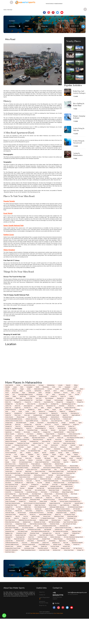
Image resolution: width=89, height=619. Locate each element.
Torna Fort (51, 426)
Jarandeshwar (52, 540)
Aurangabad (29, 387)
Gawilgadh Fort (8, 507)
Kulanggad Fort (70, 402)
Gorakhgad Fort (34, 484)
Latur (47, 394)
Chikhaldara (70, 390)
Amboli (28, 388)
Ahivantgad (61, 405)
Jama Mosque (45, 473)
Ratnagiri (79, 390)
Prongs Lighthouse (35, 463)
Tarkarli (7, 388)
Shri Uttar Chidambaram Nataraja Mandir (73, 537)
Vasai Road (22, 460)
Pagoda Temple (9, 201)
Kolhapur (7, 390)
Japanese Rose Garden (57, 473)
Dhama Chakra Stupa (40, 471)
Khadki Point (44, 546)
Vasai (60, 409)
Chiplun (62, 390)
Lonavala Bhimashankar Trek (25, 400)
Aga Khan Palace (56, 435)
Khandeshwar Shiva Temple (34, 529)
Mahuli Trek (17, 405)
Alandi (13, 447)
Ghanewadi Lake (64, 525)
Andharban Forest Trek (38, 443)
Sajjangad (72, 535)
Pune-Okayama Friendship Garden (75, 437)
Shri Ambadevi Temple (26, 505)
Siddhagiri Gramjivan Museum (63, 508)
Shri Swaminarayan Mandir (25, 462)
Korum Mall (54, 484)
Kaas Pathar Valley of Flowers (46, 535)
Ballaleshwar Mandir (19, 529)
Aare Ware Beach (32, 417)
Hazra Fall (57, 533)
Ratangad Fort (60, 398)
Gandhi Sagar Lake (71, 471)
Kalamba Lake (18, 510)
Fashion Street (8, 467)
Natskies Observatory (55, 537)
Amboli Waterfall (9, 385)
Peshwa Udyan (8, 471)
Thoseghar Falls (28, 424)
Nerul (38, 454)
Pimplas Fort (49, 497)
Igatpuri (21, 390)
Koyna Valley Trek (43, 403)
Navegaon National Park (70, 407)
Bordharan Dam (56, 550)
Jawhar (40, 392)
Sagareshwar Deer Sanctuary (24, 508)
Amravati (77, 394)
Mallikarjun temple (43, 520)
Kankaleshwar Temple (21, 533)
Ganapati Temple (46, 538)
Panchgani (41, 385)
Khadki (80, 445)
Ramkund (53, 430)
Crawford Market (56, 462)
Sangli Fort (72, 512)
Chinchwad (21, 447)
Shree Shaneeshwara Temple (12, 497)
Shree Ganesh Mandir (69, 477)
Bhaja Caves (19, 398)
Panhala (32, 422)
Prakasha (35, 546)
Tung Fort (56, 424)
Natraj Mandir (30, 540)
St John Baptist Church (73, 482)
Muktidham (39, 433)
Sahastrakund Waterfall (77, 542)
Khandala (7, 387)
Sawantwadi (57, 392)
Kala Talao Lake (40, 488)
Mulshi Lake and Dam (70, 441)
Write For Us (42, 605)
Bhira (34, 411)
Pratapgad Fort (72, 540)
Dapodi (28, 447)
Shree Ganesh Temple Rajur (11, 527)
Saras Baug (23, 441)
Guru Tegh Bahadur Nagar (34, 450)
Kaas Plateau (39, 400)
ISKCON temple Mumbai (61, 493)
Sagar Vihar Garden (23, 493)
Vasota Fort (28, 428)
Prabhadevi (30, 454)
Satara (53, 394)
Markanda (50, 475)
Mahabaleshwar (51, 385)
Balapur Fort (58, 514)
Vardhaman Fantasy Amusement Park (14, 480)
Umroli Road (39, 460)
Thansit (45, 456)
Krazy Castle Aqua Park (56, 420)
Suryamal (28, 390)
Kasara (41, 448)
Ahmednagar (39, 394)
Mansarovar (63, 447)
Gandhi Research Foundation (71, 497)
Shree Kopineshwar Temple (11, 484)
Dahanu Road (18, 458)
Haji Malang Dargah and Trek (69, 403)
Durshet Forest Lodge (10, 400)
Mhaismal (76, 490)
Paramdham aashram (43, 548)
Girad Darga (54, 548)
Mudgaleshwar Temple (21, 523)
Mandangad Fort (19, 428)
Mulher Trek (8, 402)
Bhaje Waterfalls (43, 417)
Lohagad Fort (53, 396)
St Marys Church (9, 469)
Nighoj (42, 407)
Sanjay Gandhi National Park (13, 225)
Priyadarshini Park (23, 463)
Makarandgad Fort (28, 405)
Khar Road (44, 447)
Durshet (57, 388)
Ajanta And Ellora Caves (29, 385)
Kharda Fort (67, 520)
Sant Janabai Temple (10, 525)
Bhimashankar (66, 388)
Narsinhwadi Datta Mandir (25, 525)
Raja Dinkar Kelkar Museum (38, 437)
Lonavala (60, 385)
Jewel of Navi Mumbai (34, 495)
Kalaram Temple (70, 432)
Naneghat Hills (43, 486)
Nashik (37, 387)
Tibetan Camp (32, 535)
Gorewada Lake (67, 418)
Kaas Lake (65, 542)
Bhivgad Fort (80, 402)
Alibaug (75, 385)
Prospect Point (32, 501)
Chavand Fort (28, 402)
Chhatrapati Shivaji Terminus (21, 445)
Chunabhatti (38, 458)
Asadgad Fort (8, 516)
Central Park (8, 492)
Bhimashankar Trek (50, 405)
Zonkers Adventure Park (74, 433)
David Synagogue (9, 443)
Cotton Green (28, 458)
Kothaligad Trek (9, 403)
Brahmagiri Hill (33, 435)
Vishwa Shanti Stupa (68, 550)
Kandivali (36, 447)
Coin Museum (30, 433)
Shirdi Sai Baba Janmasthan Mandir (38, 523)
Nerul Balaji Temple (36, 493)
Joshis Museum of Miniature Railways (52, 467)
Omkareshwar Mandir (35, 499)
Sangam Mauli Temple (33, 538)
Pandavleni (17, 432)
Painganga (67, 544)
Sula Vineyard (62, 430)
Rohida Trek (37, 402)
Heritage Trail (80, 550)
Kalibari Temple (29, 482)
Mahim (67, 452)
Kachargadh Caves (47, 533)
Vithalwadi (72, 460)
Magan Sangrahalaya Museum (28, 550)
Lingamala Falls (9, 540)
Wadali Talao (76, 505)
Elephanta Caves (43, 396)
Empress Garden (58, 441)
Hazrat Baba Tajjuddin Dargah (31, 473)
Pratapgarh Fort (52, 411)
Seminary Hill (49, 477)
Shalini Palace (29, 510)
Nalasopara (45, 454)
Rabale (32, 456)
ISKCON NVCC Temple (75, 469)
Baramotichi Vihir (41, 540)
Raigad (22, 388)
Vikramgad (47, 392)
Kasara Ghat (38, 424)
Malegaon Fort (22, 514)
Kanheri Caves (8, 235)
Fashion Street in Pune (32, 469)
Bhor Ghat (22, 409)
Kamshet (50, 388)
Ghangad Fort (8, 426)
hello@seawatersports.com (77, 592)
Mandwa (47, 409)
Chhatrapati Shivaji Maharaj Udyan (13, 490)
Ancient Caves (8, 523)
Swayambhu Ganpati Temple (52, 415)
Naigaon (22, 454)
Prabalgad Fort (70, 398)
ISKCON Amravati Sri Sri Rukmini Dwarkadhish (35, 503)
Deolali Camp (8, 435)
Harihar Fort (20, 433)
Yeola (21, 452)
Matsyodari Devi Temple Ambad (44, 527)
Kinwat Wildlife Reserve (44, 544)
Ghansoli (15, 450)
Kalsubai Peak (29, 398)
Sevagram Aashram (65, 548)
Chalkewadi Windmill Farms (11, 542)
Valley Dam (21, 430)
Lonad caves (69, 488)
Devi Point (18, 507)
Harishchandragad (58, 400)
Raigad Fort (62, 411)
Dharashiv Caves (9, 546)
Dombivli (7, 450)
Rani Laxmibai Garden (40, 490)
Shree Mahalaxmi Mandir (40, 507)
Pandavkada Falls (19, 492)
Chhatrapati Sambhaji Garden (49, 525)
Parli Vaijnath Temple (23, 531)
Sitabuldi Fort (8, 478)
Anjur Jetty (57, 497)
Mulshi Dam (18, 424)
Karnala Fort (8, 529)
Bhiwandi (48, 482)
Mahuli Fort (23, 486)
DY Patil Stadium (55, 492)
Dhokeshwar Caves (56, 520)
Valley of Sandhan (77, 520)
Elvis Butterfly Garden (21, 422)
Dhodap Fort (71, 405)
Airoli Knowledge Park (10, 493)
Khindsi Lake (8, 475)
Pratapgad (48, 400)
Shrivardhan (72, 422)
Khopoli (54, 409)
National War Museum (38, 439)
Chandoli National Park (10, 409)
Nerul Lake (55, 495)
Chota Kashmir (48, 465)
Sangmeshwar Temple (61, 512)
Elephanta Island (47, 463)
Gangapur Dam (46, 432)
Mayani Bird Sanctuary (19, 538)
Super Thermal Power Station (70, 522)
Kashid (75, 387)
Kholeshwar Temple (34, 533)
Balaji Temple (28, 471)
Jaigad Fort (65, 415)
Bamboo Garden (52, 505)
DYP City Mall (76, 508)
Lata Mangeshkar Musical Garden (23, 475)
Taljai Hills (49, 439)
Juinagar (34, 448)
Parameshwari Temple (32, 430)
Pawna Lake (19, 471)
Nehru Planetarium (37, 465)
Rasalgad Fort (31, 409)
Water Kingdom (9, 250)
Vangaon (54, 454)
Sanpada (16, 456)
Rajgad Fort (57, 407)
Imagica (71, 396)
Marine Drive (56, 443)
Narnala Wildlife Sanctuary (45, 514)
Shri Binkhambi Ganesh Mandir (75, 507)
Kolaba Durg (64, 413)
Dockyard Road (75, 448)
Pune (60, 387)
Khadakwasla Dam (34, 441)
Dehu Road (64, 445)
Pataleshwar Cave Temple (23, 443)
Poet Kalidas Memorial (10, 477)
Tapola (80, 422)
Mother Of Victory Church (11, 486)
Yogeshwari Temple (76, 531)
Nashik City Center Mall (10, 488)
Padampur (66, 533)
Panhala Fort (8, 428)
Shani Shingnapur (49, 398)
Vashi (45, 450)
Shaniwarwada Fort (28, 426)
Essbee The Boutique (10, 501)
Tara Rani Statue (50, 510)
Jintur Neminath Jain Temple (69, 523)
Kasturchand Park (70, 473)
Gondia (20, 411)
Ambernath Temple (9, 512)
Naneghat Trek (39, 405)
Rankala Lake (38, 508)
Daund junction (54, 445)
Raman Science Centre (24, 477)
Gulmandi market (67, 490)
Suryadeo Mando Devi (20, 535)
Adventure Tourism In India (43, 602)
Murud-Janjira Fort (43, 413)
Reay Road (24, 456)
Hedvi (72, 392)
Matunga (60, 452)
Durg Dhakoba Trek (48, 402)
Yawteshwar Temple (42, 537)
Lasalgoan (52, 452)
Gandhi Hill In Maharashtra (11, 550)
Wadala (65, 460)
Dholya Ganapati (35, 542)
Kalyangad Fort (8, 537)
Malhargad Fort (65, 424)
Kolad (53, 387)
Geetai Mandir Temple (44, 550)
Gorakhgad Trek (54, 403)
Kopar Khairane (9, 448)
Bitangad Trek (60, 402)
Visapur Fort (63, 396)
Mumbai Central (54, 450)
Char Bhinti (7, 538)
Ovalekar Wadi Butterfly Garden (51, 480)
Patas (39, 445)
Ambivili (71, 458)
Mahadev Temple (57, 544)
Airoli (6, 460)
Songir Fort (25, 518)
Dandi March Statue (10, 552)
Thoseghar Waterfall (61, 535)
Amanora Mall (63, 469)
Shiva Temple (74, 493)
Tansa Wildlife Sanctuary (66, 484)
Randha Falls (8, 424)
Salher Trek (80, 405)
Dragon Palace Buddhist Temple (56, 471)
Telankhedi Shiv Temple (45, 478)
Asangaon (63, 458)
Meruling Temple (20, 540)
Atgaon (55, 458)
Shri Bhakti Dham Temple (11, 505)
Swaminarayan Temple (31, 478)
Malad (70, 447)
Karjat (14, 390)
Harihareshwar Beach (30, 413)
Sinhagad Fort (72, 411)
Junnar (13, 411)
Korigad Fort (76, 424)
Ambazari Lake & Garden (31, 418)
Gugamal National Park (54, 503)
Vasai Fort (66, 462)
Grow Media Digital (58, 613)
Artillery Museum (69, 486)
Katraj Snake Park (46, 441)
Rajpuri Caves (62, 540)
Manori (55, 390)
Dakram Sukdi (8, 535)
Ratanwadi (47, 390)
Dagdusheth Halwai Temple (70, 435)
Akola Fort (51, 428)
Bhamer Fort (34, 518)
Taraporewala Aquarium (60, 465)
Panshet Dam (20, 469)
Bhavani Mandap (78, 510)
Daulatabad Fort (18, 413)
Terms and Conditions (44, 612)
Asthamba (19, 546)
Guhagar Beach (9, 422)
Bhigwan (49, 407)
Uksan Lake (27, 415)
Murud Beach (40, 422)
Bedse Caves (72, 428)
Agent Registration (44, 598)
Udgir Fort (17, 516)
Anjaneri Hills (37, 432)
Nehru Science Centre (10, 463)
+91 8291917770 (58, 593)
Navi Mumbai (62, 394)
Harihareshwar (38, 390)
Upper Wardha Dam (64, 505)
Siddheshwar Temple (59, 516)
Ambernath (79, 458)
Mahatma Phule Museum (11, 441)
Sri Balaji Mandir (35, 467)
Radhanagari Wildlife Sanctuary (57, 507)
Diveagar (63, 422)
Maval (6, 411)
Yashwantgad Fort (41, 426)
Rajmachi (68, 385)
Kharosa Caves (46, 516)
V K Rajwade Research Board (47, 518)
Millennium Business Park (19, 495)
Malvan (81, 388)
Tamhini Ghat (23, 396)
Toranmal (65, 392)
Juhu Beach (8, 445)
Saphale (76, 454)
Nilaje (38, 456)
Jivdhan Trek (8, 405)
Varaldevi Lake (39, 497)
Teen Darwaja (8, 510)
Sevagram (58, 477)
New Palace (75, 420)
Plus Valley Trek (20, 403)
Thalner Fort (61, 518)
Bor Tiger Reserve (78, 548)
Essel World (7, 213)
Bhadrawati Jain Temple (39, 522)
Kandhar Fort (71, 426)
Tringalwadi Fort (61, 433)
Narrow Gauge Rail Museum (63, 475)
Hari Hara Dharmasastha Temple (12, 473)
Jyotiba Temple (48, 508)
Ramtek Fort (45, 420)
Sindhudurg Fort (61, 426)
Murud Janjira (15, 392)
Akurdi (6, 447)
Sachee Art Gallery (38, 477)
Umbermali (48, 460)
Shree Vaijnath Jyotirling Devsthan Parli (40, 531)
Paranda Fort (76, 544)
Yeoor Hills (39, 482)
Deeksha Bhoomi (55, 417)
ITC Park (7, 495)
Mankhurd (18, 448)
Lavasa (15, 387)
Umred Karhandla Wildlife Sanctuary (13, 418)
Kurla (15, 454)
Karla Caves (39, 398)
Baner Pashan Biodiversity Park (71, 467)
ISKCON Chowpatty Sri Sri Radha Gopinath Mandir (17, 465)
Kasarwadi (72, 445)
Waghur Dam (78, 527)
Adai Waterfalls (47, 529)
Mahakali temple (27, 522)
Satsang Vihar (69, 529)
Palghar (14, 396)
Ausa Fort (25, 516)
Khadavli (48, 448)
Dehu (55, 469)
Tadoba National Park (39, 388)
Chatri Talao (53, 501)
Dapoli (23, 392)
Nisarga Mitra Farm (9, 531)
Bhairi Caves (18, 415)
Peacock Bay (58, 439)
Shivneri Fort (48, 424)
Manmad (44, 452)
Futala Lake (43, 418)
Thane (69, 394)
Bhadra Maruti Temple (54, 490)
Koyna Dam (24, 542)
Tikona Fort (18, 426)
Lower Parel (8, 454)
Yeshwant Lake (66, 546)
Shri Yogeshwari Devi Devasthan (60, 531)
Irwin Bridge (50, 512)
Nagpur (74, 388)
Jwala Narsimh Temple (10, 514)
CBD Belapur (47, 458)
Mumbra (26, 448)
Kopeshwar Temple (9, 508)
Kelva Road (57, 460)
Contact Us (42, 594)
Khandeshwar (57, 448)
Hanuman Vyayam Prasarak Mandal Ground (70, 501)
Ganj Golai (7, 518)
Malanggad (30, 488)
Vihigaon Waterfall (50, 433)
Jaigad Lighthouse (76, 415)
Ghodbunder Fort (19, 482)
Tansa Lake (29, 480)
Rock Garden (44, 492)
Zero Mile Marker (59, 478)
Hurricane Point (67, 503)
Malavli (33, 445)
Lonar (78, 392)
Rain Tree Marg (46, 495)
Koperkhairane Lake (27, 497)
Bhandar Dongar (20, 417)
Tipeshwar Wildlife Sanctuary (12, 544)
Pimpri (45, 445)
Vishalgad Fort (39, 510)
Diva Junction (8, 458)
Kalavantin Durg (58, 529)
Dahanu (7, 396)
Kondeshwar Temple (10, 430)
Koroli (48, 443)
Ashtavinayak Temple (72, 516)
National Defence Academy (22, 467)
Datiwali (7, 462)
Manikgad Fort (17, 402)
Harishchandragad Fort (40, 428)
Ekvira (67, 420)
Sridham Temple (43, 501)
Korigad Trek (18, 407)
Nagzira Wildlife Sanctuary (32, 420)
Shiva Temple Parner (10, 520)
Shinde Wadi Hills (62, 428)
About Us (41, 592)
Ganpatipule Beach (37, 415)
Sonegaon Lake (18, 478)
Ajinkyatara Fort (56, 542)
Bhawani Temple (48, 493)
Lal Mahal (26, 437)
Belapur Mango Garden (67, 492)
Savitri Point (31, 537)
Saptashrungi (8, 432)
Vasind (35, 407)
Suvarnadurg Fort (75, 413)
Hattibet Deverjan (36, 516)
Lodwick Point (45, 542)
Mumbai (18, 385)
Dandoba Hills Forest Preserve (36, 512)
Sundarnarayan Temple (20, 435)
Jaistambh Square (79, 503)
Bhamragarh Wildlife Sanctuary (25, 394)
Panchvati (22, 488)
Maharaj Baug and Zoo (39, 475)
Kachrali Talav (45, 484)
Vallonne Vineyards (9, 433)
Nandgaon (28, 452)
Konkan (27, 411)
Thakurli (52, 456)
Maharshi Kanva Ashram (49, 499)
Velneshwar (79, 400)
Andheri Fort (8, 415)
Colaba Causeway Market (69, 443)
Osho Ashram (8, 437)
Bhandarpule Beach (67, 417)
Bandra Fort (74, 462)
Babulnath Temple (59, 463)
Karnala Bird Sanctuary (32, 492)
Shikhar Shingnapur (58, 538)
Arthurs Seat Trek (31, 403)
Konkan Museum (9, 417)
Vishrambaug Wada (69, 439)
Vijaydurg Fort (54, 413)
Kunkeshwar (32, 396)
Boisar (14, 462)
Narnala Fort (32, 514)
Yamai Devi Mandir (70, 538)
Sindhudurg (68, 409)
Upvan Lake (69, 478)
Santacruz (7, 456)
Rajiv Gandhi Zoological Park (22, 439)
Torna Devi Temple (54, 546)
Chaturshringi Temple (46, 469)
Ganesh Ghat (28, 490)
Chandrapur (77, 409)
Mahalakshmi (76, 452)
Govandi (23, 450)
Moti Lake (36, 525)
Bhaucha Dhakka (74, 465)
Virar (80, 460)
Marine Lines (54, 447)
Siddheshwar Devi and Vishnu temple (27, 520)
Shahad (59, 456)
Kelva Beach (8, 482)
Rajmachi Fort (42, 411)
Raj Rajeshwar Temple (69, 514)
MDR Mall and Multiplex (54, 522)
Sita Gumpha (27, 432)
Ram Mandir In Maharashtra (67, 450)
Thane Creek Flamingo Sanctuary (69, 480)
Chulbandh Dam (75, 533)
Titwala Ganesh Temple (58, 482)
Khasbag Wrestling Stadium (64, 510)
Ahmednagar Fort (71, 518)
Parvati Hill (51, 437)
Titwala (68, 454)
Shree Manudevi (74, 499)
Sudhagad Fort (32, 486)
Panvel (6, 392)
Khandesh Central (62, 499)
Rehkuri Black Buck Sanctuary (12, 522)
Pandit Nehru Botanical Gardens (12, 503)
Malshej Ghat (32, 392)
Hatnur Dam (8, 499)
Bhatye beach (69, 400)
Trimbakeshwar (8, 398)
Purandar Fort (27, 407)
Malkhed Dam (27, 507)
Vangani (61, 454)
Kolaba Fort (8, 413)
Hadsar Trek (8, 407)
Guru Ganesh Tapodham (27, 527)
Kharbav (66, 448)
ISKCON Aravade (22, 512)
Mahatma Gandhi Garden (20, 499)
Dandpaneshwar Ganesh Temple (12, 548)
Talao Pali (37, 480)
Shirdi (21, 387)
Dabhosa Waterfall (44, 435)
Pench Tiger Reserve (55, 418)
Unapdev (27, 546)
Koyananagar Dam (20, 537)
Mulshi (39, 409)
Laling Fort (16, 518)
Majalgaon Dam (9, 533)
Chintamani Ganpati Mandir (28, 544)
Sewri (66, 456)
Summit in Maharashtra (10, 452)
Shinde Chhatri (8, 439)
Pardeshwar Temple (54, 523)
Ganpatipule (67, 387)
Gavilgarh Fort (22, 501)
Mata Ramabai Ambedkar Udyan (55, 488)
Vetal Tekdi (17, 437)
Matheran (14, 388)
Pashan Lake (60, 437)
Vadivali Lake (44, 430)
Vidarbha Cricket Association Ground (13, 420)
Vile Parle (13, 460)
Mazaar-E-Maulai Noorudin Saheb (63, 527)
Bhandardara (46, 387)
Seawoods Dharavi (75, 456)
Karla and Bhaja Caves (52, 422)
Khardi (77, 447)
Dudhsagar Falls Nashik (55, 486)
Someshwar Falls (73, 430)
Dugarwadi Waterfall (58, 432)
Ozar (14, 394)
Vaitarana (30, 460)
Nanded (7, 394)
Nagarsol (36, 452)
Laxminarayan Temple (29, 548)
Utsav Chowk (65, 495)
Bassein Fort (24, 484)
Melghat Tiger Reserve (40, 505)
